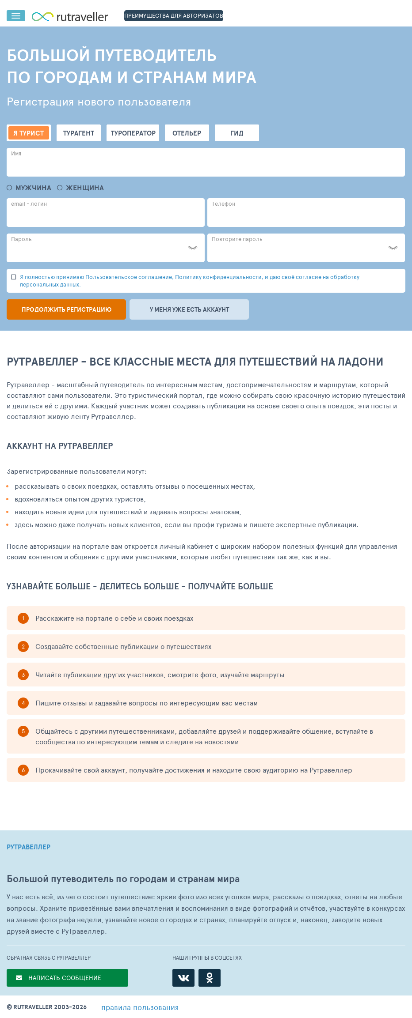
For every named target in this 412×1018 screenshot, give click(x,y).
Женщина (85, 188)
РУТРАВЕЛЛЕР (28, 847)
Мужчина (33, 188)
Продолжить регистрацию (66, 309)
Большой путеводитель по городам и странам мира (123, 878)
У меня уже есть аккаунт (189, 309)
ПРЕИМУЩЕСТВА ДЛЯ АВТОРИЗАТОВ (173, 15)
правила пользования (140, 1007)
